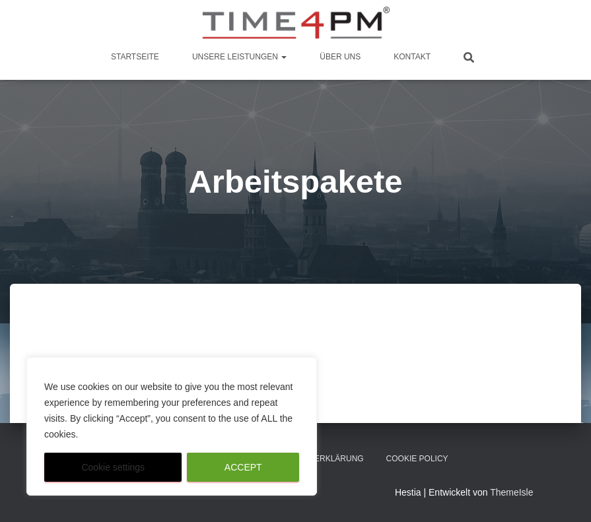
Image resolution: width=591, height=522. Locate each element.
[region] (171, 426)
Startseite (135, 56)
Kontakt (412, 56)
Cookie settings (113, 467)
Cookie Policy (417, 458)
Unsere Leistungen (239, 56)
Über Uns (340, 56)
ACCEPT (243, 467)
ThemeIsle (511, 492)
